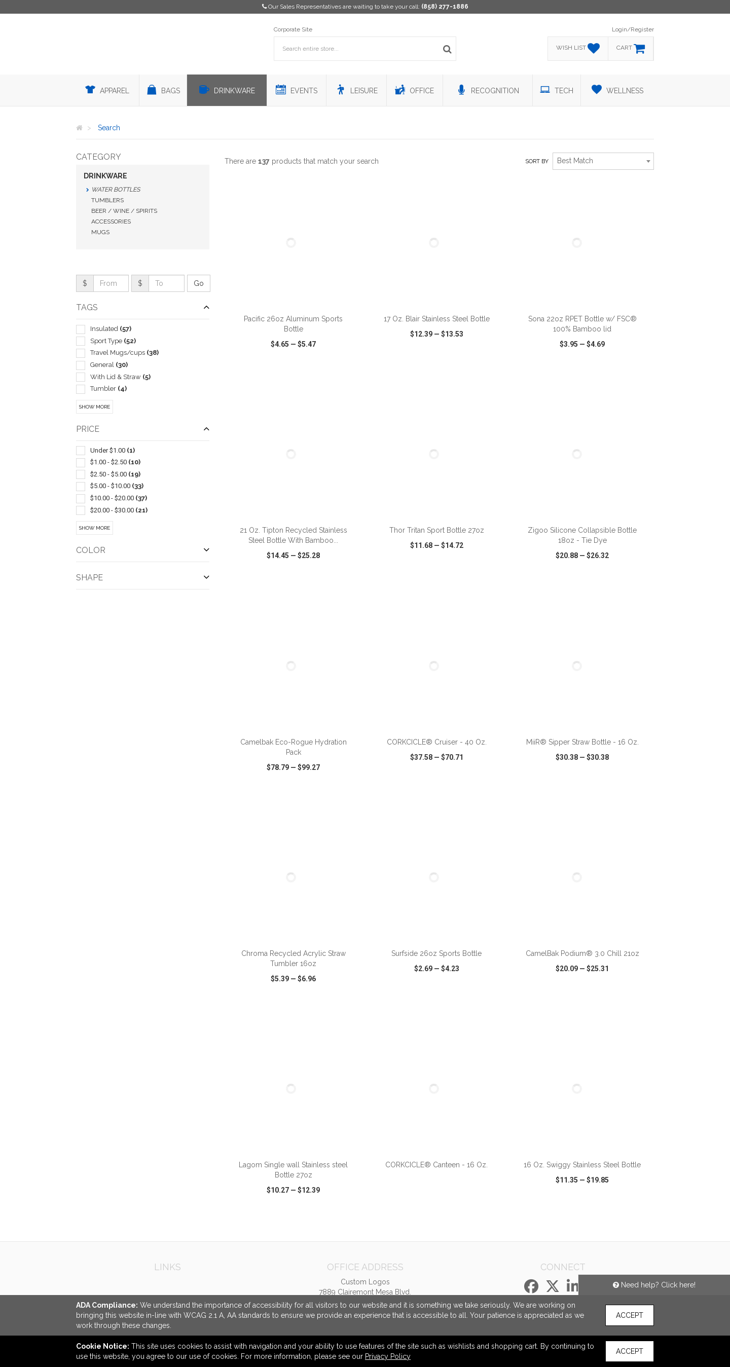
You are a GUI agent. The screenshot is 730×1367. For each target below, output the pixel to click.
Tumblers (107, 200)
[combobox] (603, 161)
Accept (629, 1315)
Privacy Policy (388, 1356)
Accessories (111, 221)
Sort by (537, 161)
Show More (94, 407)
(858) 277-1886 (444, 6)
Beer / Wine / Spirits (124, 210)
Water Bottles (115, 189)
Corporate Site (293, 29)
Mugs (100, 232)
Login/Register (633, 29)
